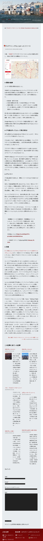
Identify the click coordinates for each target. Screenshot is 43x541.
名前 (6, 476)
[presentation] (15, 515)
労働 (21, 49)
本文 (6, 492)
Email (7, 482)
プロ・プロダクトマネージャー (13, 388)
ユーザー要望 (32, 337)
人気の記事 (5, 532)
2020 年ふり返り (9, 431)
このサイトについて (35, 535)
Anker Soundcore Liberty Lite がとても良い (29, 28)
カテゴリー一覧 (20, 537)
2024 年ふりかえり (27, 349)
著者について (33, 537)
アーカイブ (19, 535)
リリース (27, 337)
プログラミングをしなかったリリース (18, 46)
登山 (9, 337)
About (12, 9)
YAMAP (11, 54)
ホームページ (8, 487)
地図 (12, 337)
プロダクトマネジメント (18, 337)
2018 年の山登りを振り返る (29, 430)
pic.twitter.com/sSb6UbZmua (15, 236)
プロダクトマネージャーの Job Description (14, 28)
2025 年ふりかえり (10, 349)
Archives (17, 9)
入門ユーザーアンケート (28, 392)
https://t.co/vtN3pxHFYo (23, 234)
